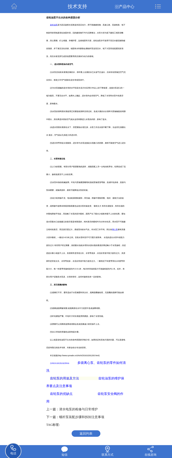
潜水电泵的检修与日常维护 (78, 409)
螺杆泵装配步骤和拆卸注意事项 (81, 417)
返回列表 (86, 433)
